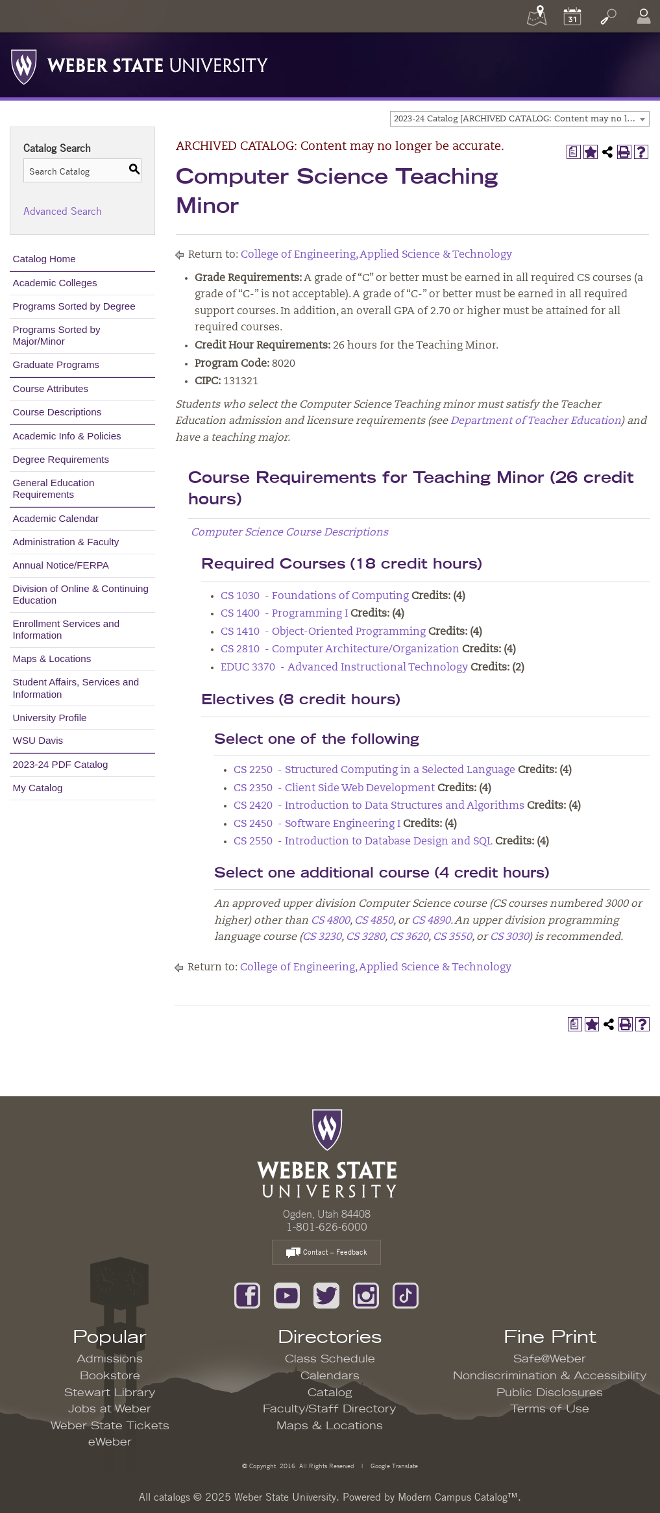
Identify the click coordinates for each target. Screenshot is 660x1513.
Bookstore (110, 1376)
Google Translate (393, 1465)
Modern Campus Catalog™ (458, 1496)
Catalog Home (44, 258)
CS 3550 (452, 937)
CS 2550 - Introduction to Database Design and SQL (363, 842)
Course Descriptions (57, 411)
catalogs (172, 1496)
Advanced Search (62, 210)
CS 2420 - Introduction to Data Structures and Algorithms (379, 806)
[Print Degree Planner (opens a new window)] (574, 152)
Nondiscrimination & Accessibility (550, 1376)
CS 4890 (430, 921)
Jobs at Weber (109, 1409)
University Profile (50, 717)
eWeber (110, 1442)
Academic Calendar (56, 518)
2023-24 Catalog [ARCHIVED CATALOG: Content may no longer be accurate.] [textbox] (521, 119)
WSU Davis (38, 740)
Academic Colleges (55, 282)
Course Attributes (51, 388)
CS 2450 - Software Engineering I (317, 824)
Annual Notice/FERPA (61, 565)
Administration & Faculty (66, 541)
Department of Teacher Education (535, 421)
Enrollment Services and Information (66, 629)
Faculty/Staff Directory (330, 1409)
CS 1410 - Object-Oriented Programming (323, 632)
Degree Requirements (61, 459)
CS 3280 (365, 937)
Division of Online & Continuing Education (81, 594)
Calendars (330, 1376)
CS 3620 (408, 937)
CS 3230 (321, 937)
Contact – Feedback (326, 1253)
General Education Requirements (54, 488)
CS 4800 (330, 921)
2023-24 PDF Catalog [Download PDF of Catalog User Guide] (60, 764)
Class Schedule (330, 1359)
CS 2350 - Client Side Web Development (334, 788)
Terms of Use (549, 1409)
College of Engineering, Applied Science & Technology (376, 255)
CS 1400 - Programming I (284, 614)
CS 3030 (509, 937)
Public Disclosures (549, 1393)
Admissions (110, 1359)
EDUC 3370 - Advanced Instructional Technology (344, 668)
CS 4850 (373, 921)
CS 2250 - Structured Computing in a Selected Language (374, 770)
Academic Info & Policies (67, 435)
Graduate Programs (56, 364)
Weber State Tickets (110, 1426)
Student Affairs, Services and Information (76, 687)
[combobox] (520, 119)
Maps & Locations (52, 658)
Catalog (330, 1393)
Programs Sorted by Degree (74, 306)
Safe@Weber (549, 1359)
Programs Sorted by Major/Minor (57, 335)
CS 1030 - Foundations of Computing (315, 596)
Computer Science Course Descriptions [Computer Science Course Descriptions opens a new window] (289, 533)
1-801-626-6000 (326, 1226)
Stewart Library (110, 1393)
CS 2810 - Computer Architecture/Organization (340, 650)
